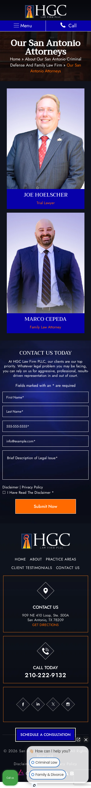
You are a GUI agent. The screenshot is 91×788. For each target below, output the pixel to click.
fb (23, 704)
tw (53, 704)
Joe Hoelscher (45, 148)
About (36, 560)
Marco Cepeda (45, 273)
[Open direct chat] (78, 739)
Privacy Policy (32, 487)
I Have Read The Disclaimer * (30, 492)
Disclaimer (10, 487)
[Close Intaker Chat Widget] (86, 739)
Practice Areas (61, 560)
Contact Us (68, 568)
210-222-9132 (45, 675)
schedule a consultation (45, 734)
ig (68, 704)
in (38, 704)
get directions (45, 624)
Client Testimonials (31, 568)
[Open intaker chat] (34, 785)
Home (15, 59)
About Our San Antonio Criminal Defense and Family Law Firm (45, 62)
